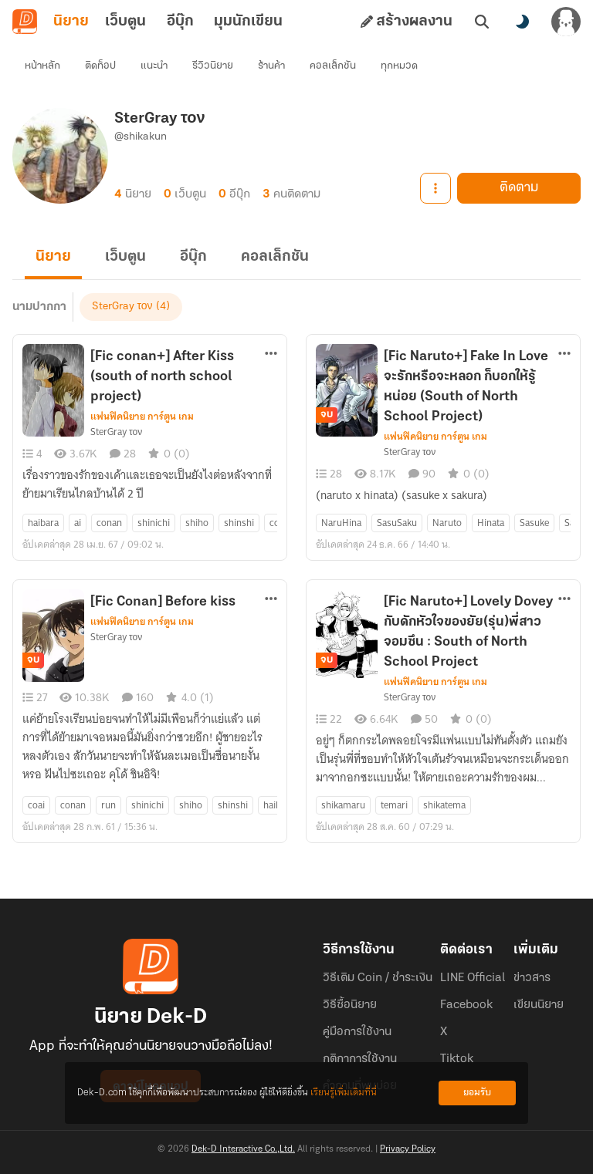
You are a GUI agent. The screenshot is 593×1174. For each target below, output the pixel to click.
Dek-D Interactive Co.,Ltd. (243, 1149)
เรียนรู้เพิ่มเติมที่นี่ (343, 1092)
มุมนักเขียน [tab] (248, 21)
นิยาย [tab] (71, 21)
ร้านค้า (271, 66)
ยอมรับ (477, 1092)
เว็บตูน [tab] (125, 21)
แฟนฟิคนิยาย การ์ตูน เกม (142, 416)
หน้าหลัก (42, 66)
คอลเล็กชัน (333, 66)
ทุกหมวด (399, 66)
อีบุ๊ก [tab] (180, 21)
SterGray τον (122, 306)
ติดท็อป (100, 66)
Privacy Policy (407, 1149)
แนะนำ (154, 66)
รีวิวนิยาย (212, 66)
